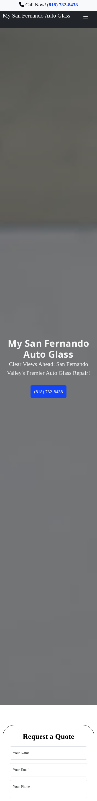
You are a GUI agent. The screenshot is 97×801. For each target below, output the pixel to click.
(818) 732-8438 (49, 392)
